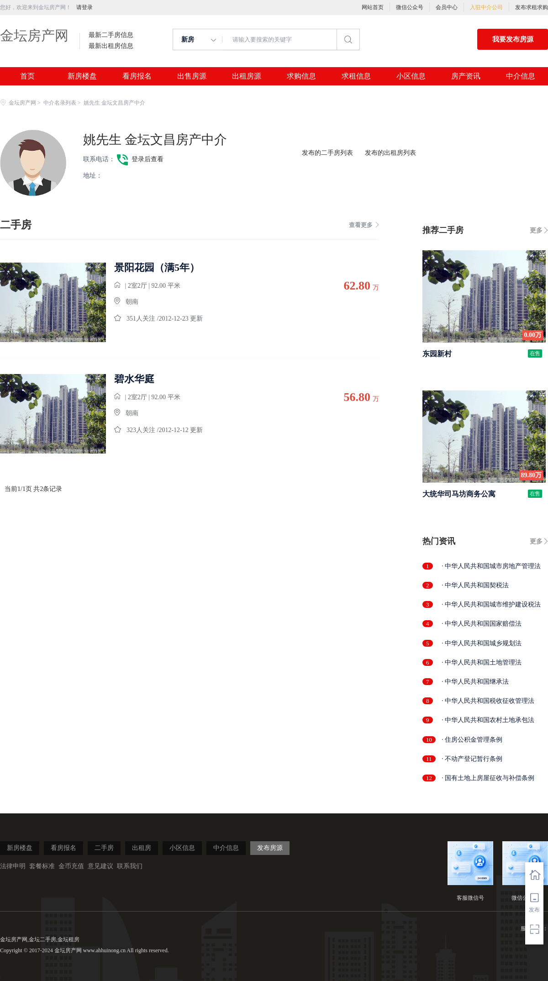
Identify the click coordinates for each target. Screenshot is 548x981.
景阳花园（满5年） (157, 268)
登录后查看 (147, 159)
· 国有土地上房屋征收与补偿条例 (488, 778)
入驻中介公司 (486, 7)
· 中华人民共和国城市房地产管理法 (491, 566)
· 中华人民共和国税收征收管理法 (488, 700)
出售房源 (191, 76)
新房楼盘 (82, 76)
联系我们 (129, 866)
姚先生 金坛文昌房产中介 (155, 139)
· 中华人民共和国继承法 (475, 681)
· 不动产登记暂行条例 (472, 758)
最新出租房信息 (111, 46)
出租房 (141, 847)
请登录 (84, 7)
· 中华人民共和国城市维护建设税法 (491, 604)
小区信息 (411, 76)
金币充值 (71, 866)
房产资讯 (465, 76)
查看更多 (364, 225)
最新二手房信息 (111, 35)
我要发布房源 (512, 39)
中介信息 (520, 76)
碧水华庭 (134, 379)
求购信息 (301, 76)
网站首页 (373, 7)
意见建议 (100, 866)
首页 (27, 76)
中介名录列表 (59, 103)
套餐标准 (42, 866)
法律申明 (13, 866)
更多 (536, 230)
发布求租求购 (531, 7)
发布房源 (270, 847)
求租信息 (356, 76)
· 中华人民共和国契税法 (475, 585)
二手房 (104, 847)
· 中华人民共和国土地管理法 (482, 662)
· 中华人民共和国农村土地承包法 (488, 720)
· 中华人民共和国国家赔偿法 (482, 623)
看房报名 (137, 76)
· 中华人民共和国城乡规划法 (482, 643)
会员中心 (447, 7)
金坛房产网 (34, 35)
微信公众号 (409, 7)
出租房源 (246, 76)
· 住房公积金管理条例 (472, 739)
